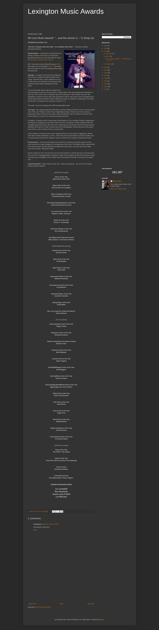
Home (61, 604)
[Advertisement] (41, 25)
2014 (106, 89)
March (108, 56)
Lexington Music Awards (66, 11)
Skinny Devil (117, 181)
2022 (106, 67)
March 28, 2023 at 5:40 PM (50, 524)
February (109, 64)
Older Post (91, 604)
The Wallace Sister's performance (41, 60)
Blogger (101, 619)
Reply (35, 530)
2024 (106, 48)
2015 (106, 86)
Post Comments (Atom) (43, 607)
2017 (106, 81)
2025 (106, 46)
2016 (106, 84)
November (109, 53)
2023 (106, 51)
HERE (58, 64)
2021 (106, 70)
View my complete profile (118, 189)
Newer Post (32, 604)
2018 (106, 78)
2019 (106, 75)
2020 (106, 73)
